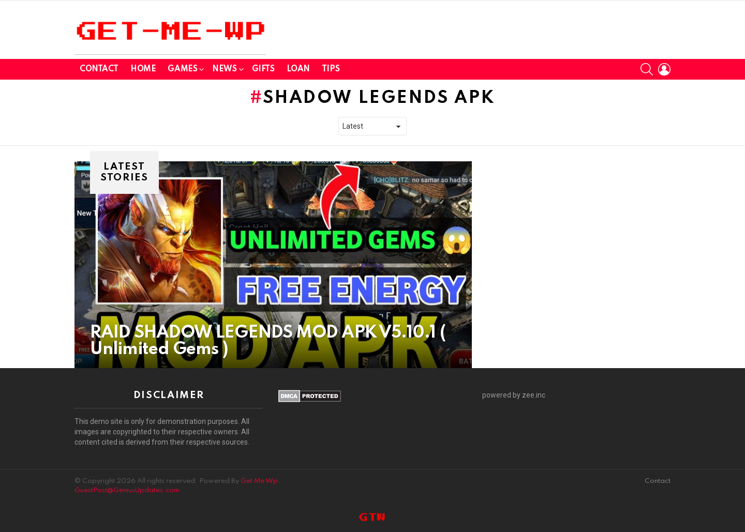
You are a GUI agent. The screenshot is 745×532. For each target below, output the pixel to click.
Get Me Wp (259, 481)
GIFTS (263, 69)
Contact (99, 69)
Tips (330, 69)
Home (143, 69)
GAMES (182, 71)
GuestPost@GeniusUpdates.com (127, 490)
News (224, 71)
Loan (298, 69)
